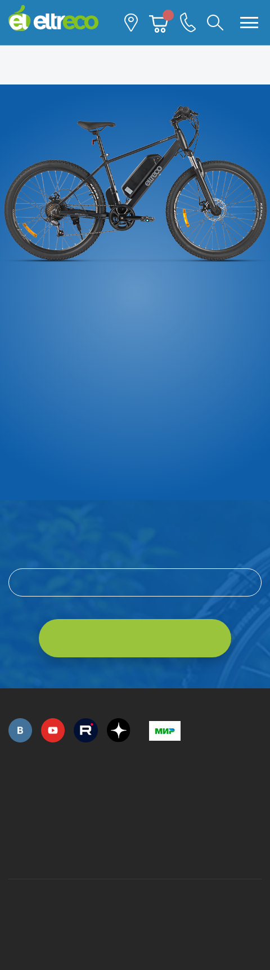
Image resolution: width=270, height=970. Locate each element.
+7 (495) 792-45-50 (14, 796)
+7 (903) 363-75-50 (155, 849)
